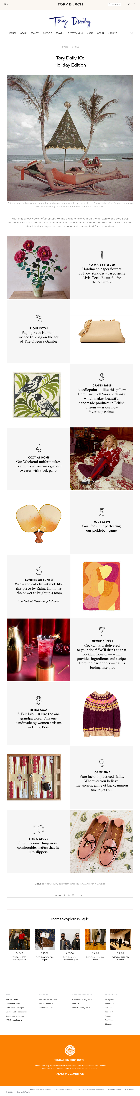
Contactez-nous (13, 1004)
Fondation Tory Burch (81, 1008)
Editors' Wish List (49, 884)
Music (90, 33)
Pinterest (109, 1012)
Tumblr (108, 1016)
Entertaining (75, 33)
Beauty (34, 33)
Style (23, 33)
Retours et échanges (15, 1008)
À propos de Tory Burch (82, 1000)
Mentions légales (114, 1089)
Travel (60, 33)
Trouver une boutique (48, 1000)
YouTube (109, 1020)
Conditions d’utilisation (63, 1089)
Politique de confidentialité (40, 1089)
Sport (100, 33)
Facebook (109, 1004)
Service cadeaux (46, 1004)
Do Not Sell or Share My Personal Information (90, 1089)
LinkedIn (108, 1024)
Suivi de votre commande (16, 1012)
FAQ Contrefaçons (14, 1020)
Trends (102, 884)
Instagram (109, 1000)
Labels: (38, 884)
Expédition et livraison (15, 1016)
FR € (6, 4)
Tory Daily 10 (92, 884)
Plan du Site (129, 1089)
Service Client (12, 1000)
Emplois (75, 1004)
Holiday (61, 884)
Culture (47, 33)
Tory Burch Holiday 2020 (76, 884)
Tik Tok (108, 1008)
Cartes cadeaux (46, 1008)
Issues (12, 33)
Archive (112, 33)
